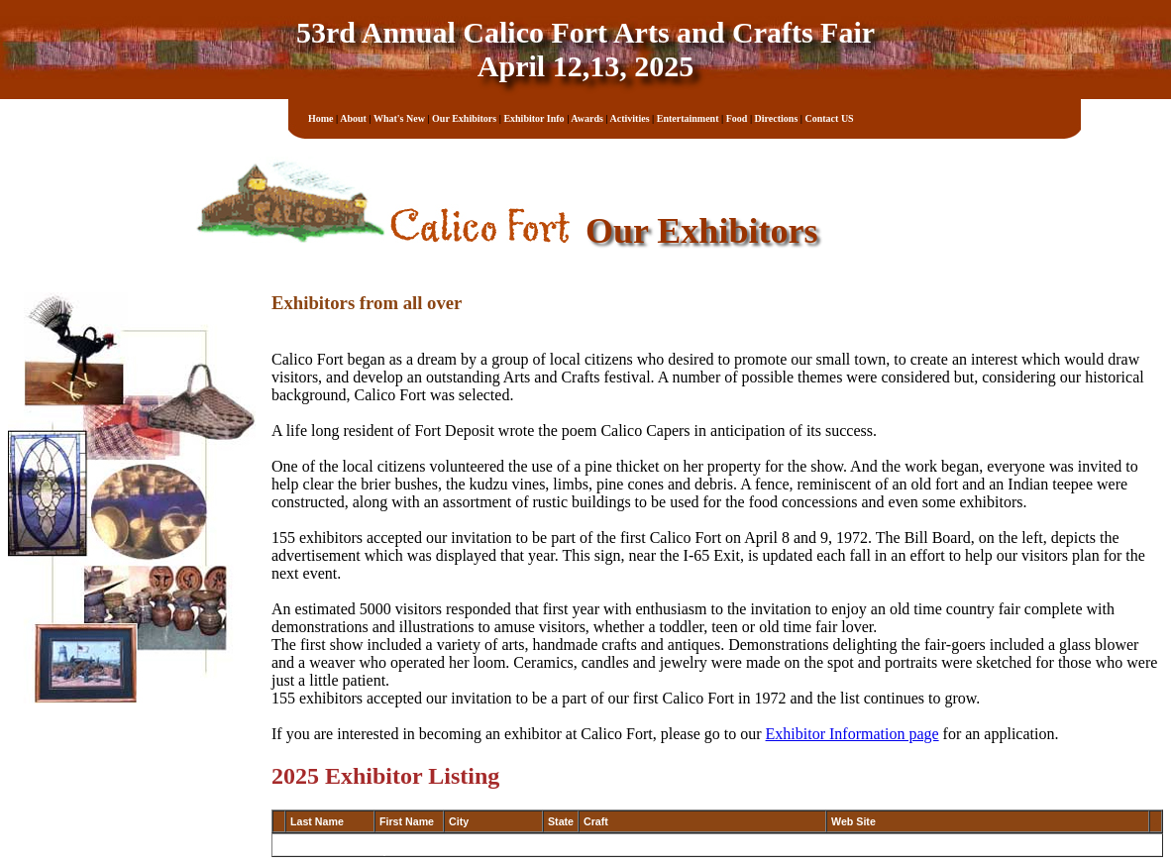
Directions (776, 118)
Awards (587, 118)
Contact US (829, 118)
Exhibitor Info (533, 118)
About (353, 118)
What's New (399, 118)
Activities (630, 118)
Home (321, 118)
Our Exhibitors (464, 118)
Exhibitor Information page (852, 733)
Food (737, 118)
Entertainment (688, 118)
